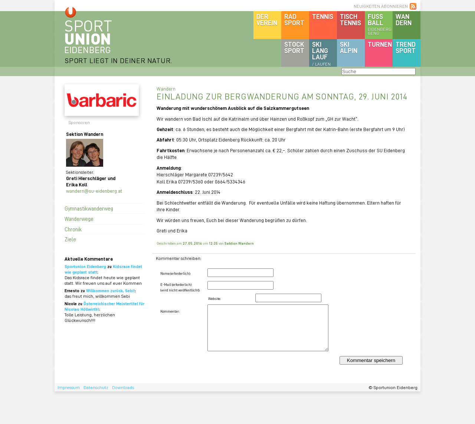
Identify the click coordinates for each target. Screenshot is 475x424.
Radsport (294, 19)
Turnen (380, 44)
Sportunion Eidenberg (85, 266)
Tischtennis (350, 19)
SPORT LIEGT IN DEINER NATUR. (118, 60)
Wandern (404, 19)
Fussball (380, 24)
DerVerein (266, 19)
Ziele (70, 239)
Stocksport (294, 47)
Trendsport (406, 47)
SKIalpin (348, 47)
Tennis (322, 16)
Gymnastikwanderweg (89, 208)
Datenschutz (95, 387)
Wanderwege (79, 218)
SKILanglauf (321, 53)
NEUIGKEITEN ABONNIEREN (381, 6)
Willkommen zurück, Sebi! (110, 290)
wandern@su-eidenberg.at (94, 190)
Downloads (123, 387)
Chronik (73, 229)
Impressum (69, 387)
